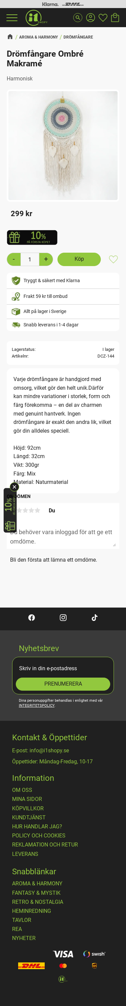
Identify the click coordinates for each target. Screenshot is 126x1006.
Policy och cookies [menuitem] (39, 836)
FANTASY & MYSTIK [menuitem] (36, 893)
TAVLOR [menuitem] (21, 920)
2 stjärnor (19, 510)
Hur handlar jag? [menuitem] (37, 827)
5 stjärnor (37, 510)
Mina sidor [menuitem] (27, 799)
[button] (11, 18)
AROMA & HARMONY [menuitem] (37, 884)
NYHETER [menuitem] (24, 938)
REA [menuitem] (17, 929)
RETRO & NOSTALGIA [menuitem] (37, 902)
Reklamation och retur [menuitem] (45, 845)
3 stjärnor (25, 510)
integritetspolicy (36, 705)
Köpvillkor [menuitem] (28, 809)
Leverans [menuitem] (25, 854)
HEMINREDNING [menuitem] (31, 911)
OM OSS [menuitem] (22, 790)
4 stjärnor (31, 510)
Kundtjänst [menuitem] (29, 818)
